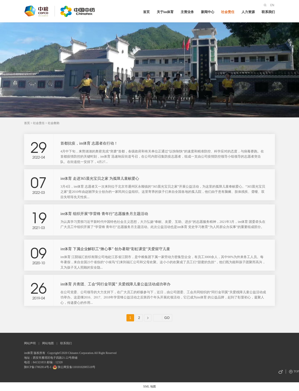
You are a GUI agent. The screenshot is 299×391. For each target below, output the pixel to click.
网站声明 (30, 343)
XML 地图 (149, 386)
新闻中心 (207, 12)
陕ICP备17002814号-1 (37, 367)
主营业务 (187, 12)
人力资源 (248, 12)
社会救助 (53, 123)
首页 (146, 12)
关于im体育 (165, 12)
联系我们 (268, 12)
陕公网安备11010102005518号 (76, 367)
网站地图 (48, 343)
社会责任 (227, 12)
